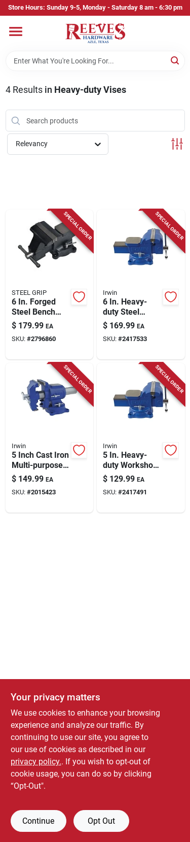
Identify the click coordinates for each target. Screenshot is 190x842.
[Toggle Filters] (177, 144)
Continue (38, 821)
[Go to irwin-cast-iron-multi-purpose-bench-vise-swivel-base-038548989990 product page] (50, 438)
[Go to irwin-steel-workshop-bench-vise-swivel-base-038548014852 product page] (141, 438)
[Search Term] (95, 61)
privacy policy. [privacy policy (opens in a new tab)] (36, 761)
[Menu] (15, 31)
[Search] (175, 60)
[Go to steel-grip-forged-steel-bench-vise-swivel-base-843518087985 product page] (50, 284)
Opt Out (101, 821)
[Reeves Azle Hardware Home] (95, 33)
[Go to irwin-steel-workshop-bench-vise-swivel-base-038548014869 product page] (141, 284)
